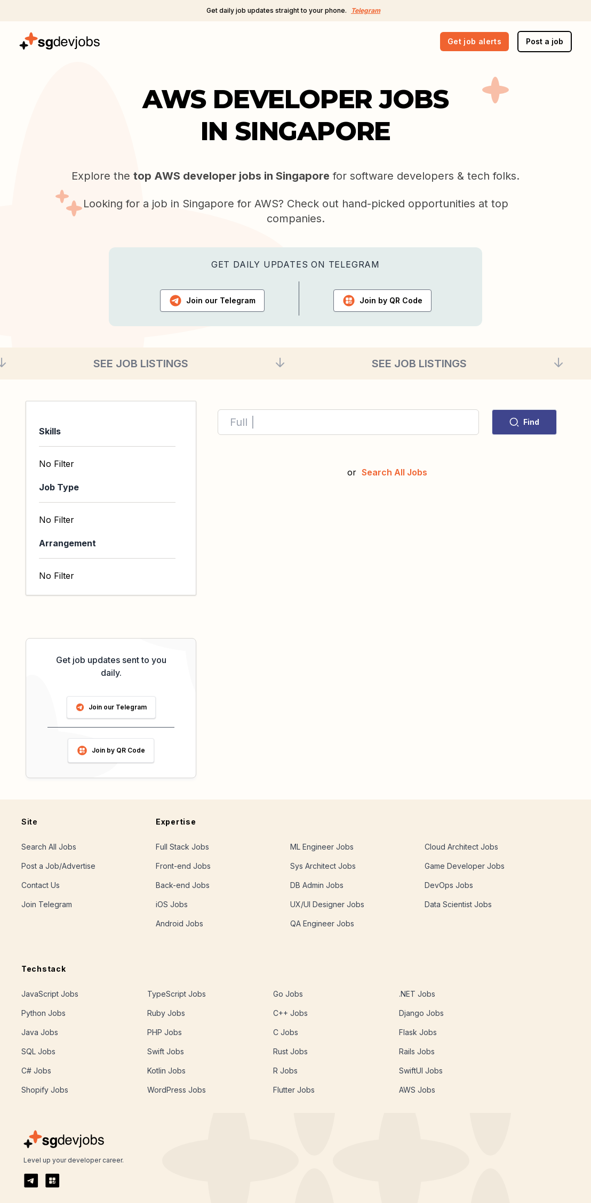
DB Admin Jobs (317, 885)
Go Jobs (288, 993)
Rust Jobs (290, 1051)
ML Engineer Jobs (322, 846)
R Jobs (285, 1070)
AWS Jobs (417, 1089)
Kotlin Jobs (166, 1070)
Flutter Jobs (294, 1089)
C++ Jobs (290, 1013)
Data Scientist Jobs (458, 904)
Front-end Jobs (183, 865)
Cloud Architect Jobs (461, 846)
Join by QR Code (111, 750)
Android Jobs (179, 923)
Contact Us (40, 885)
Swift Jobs (165, 1051)
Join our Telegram (111, 707)
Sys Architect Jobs (323, 865)
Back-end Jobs (183, 885)
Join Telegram (46, 904)
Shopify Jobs (44, 1089)
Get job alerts (474, 41)
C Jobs (285, 1032)
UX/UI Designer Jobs (327, 904)
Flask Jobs (418, 1032)
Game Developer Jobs (465, 865)
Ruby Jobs (166, 1013)
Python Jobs (43, 1013)
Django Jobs (421, 1013)
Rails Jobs (417, 1051)
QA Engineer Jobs (322, 923)
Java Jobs (39, 1032)
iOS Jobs (172, 904)
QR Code (382, 300)
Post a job (544, 41)
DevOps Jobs (449, 885)
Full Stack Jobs (182, 846)
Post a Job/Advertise (58, 865)
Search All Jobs (394, 472)
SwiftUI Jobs (421, 1070)
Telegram (365, 10)
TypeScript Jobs (176, 993)
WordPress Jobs (176, 1089)
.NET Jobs (417, 993)
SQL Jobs (38, 1051)
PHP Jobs (164, 1032)
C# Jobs (36, 1070)
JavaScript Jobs (49, 993)
